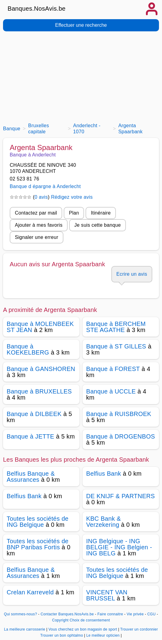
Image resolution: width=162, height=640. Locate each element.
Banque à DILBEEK (34, 414)
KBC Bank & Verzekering (103, 521)
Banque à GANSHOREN (41, 368)
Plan (74, 212)
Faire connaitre (110, 614)
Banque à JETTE (30, 436)
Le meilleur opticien (103, 635)
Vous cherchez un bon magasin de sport (83, 629)
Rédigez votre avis (72, 197)
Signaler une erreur (36, 237)
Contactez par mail (36, 212)
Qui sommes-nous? (20, 614)
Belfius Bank (103, 473)
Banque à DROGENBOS (120, 436)
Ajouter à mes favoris (38, 225)
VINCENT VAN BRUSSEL (106, 595)
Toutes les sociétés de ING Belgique (38, 521)
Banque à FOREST (113, 368)
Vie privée (135, 614)
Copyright (60, 620)
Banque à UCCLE (111, 391)
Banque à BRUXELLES (39, 391)
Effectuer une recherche (81, 25)
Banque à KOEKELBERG (28, 349)
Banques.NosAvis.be (37, 8)
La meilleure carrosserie (25, 629)
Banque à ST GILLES (116, 346)
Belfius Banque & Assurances (31, 476)
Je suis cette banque (97, 225)
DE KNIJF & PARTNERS (120, 496)
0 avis (41, 197)
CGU (151, 614)
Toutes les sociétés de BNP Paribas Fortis (38, 544)
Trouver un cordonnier (139, 629)
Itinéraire (100, 212)
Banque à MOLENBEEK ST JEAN (40, 326)
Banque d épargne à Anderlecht (45, 186)
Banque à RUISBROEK (118, 414)
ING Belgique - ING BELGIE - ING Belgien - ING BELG (119, 547)
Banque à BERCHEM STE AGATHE (116, 326)
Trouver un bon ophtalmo (62, 635)
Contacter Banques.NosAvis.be (67, 614)
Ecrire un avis (131, 274)
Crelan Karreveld (30, 592)
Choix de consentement (90, 620)
